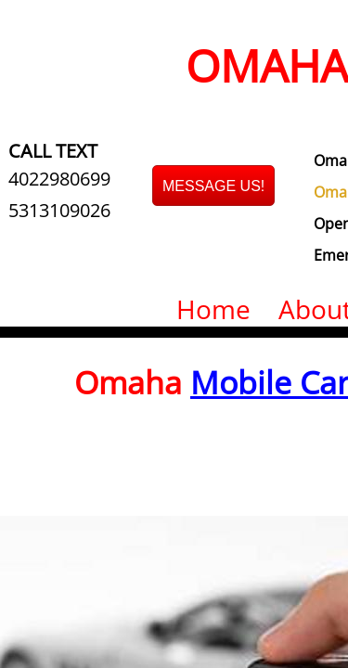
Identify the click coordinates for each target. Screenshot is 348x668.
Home (213, 309)
